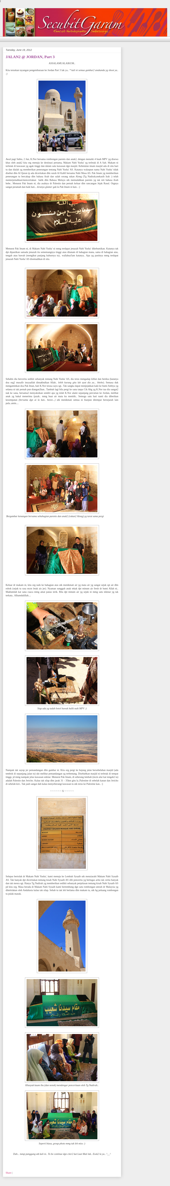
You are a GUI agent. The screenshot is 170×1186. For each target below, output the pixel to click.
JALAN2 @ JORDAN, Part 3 (30, 57)
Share (8, 1172)
